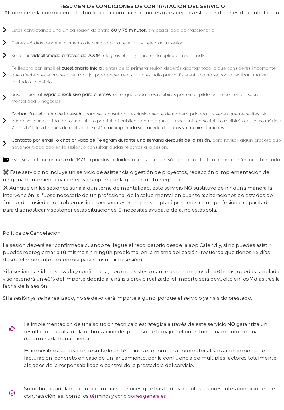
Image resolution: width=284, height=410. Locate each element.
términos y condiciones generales (128, 396)
